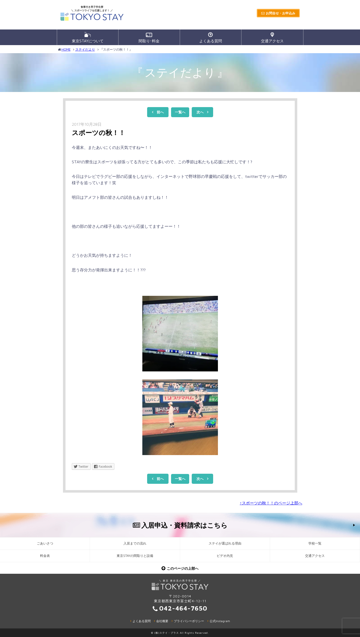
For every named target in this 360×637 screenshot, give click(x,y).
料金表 (45, 556)
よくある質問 (210, 37)
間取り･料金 (149, 38)
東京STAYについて (88, 37)
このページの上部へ (183, 568)
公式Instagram (220, 621)
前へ (160, 112)
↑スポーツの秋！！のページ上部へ (271, 503)
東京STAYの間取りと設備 (135, 556)
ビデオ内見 (225, 556)
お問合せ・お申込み (280, 13)
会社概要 (162, 621)
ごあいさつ (45, 543)
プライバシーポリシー (189, 621)
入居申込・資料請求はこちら (184, 525)
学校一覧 (314, 543)
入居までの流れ (134, 543)
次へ (200, 112)
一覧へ (180, 112)
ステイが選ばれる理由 (225, 543)
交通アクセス (272, 37)
